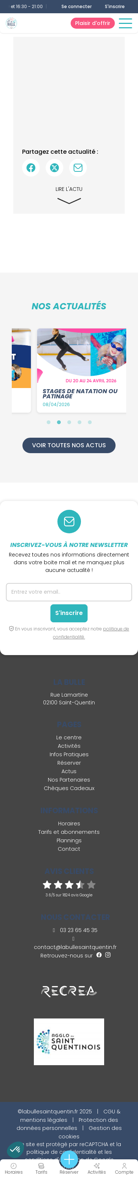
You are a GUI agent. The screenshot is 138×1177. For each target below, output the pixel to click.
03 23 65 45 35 (75, 930)
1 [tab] (48, 422)
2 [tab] (59, 422)
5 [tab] (89, 422)
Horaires (69, 823)
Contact (69, 849)
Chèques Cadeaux (69, 788)
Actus (69, 771)
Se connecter (76, 6)
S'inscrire (115, 6)
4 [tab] (79, 422)
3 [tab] (69, 422)
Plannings (69, 840)
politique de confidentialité (61, 1152)
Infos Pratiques (69, 754)
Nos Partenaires (69, 779)
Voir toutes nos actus (69, 445)
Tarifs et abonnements (69, 832)
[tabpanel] (71, 370)
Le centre (69, 737)
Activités (69, 746)
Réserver (69, 763)
